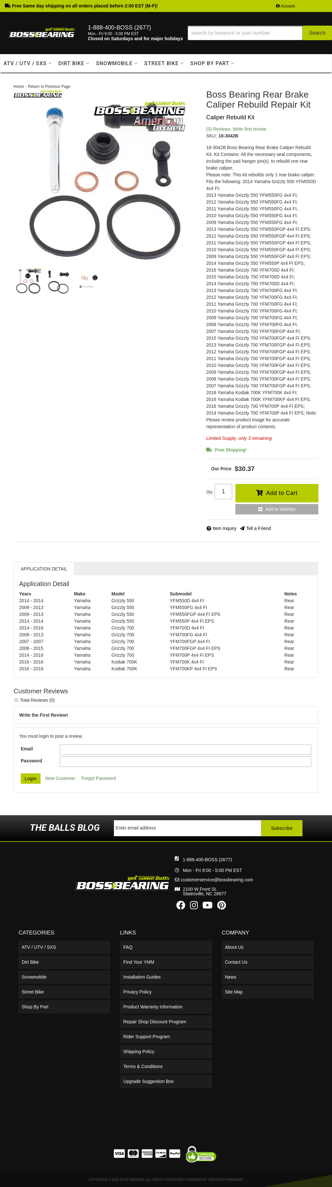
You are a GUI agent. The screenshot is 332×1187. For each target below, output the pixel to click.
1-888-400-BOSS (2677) (207, 859)
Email (27, 748)
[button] (260, 33)
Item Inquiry (224, 528)
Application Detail (44, 568)
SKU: (211, 135)
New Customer (60, 778)
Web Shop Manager (225, 1179)
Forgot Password (98, 778)
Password (31, 760)
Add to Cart (282, 493)
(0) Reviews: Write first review (236, 129)
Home (19, 86)
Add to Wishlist (281, 509)
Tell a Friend (258, 528)
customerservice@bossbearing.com (217, 879)
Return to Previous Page (49, 86)
